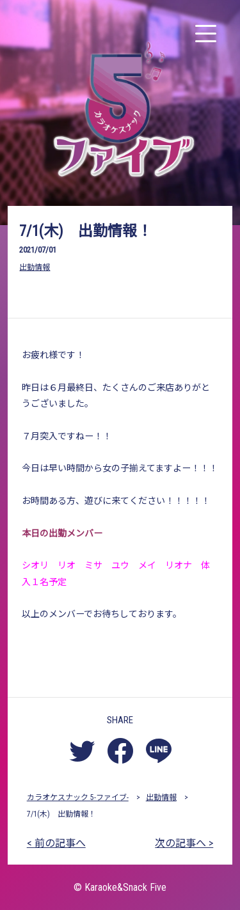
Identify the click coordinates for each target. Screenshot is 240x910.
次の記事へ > (184, 843)
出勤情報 (34, 267)
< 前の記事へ (56, 843)
